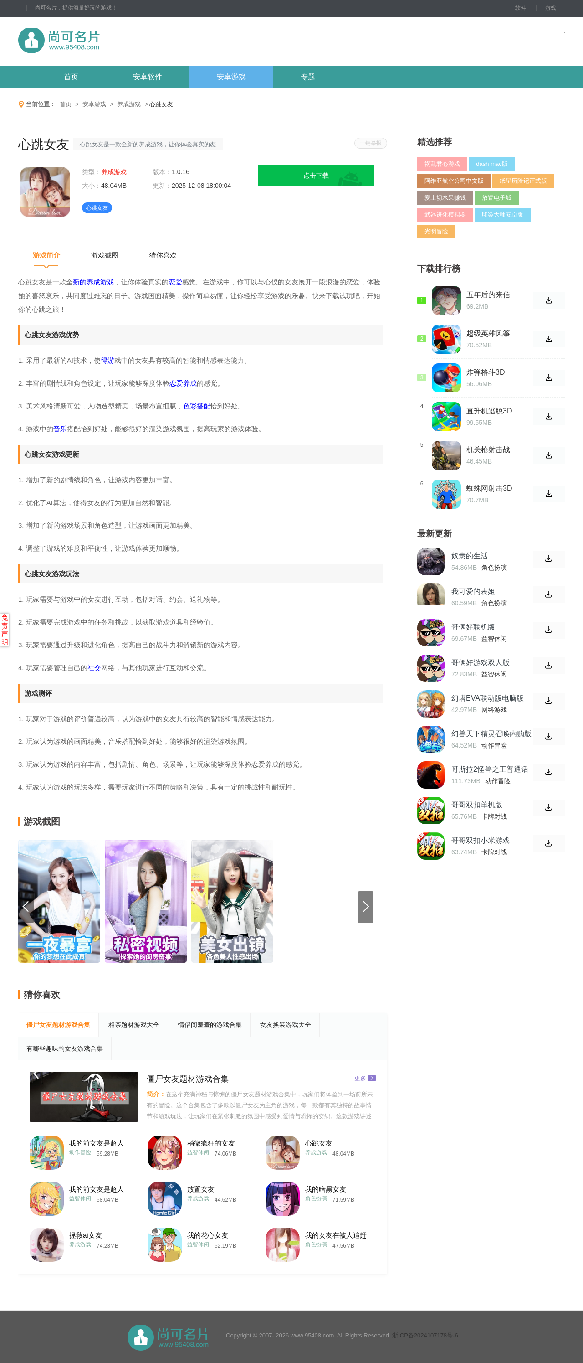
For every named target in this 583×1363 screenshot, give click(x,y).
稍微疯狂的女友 (211, 1143)
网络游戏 (494, 709)
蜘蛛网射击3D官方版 (489, 489)
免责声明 (4, 630)
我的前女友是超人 (96, 1143)
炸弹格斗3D (485, 372)
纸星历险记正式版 (523, 180)
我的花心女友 (207, 1235)
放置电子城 (496, 197)
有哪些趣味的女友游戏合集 (64, 1048)
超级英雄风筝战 (488, 334)
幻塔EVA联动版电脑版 (487, 698)
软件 (520, 8)
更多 (365, 1078)
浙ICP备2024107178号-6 (425, 1335)
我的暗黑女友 (325, 1189)
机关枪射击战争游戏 (488, 450)
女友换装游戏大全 (285, 1024)
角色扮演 (316, 1198)
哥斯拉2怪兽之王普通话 (489, 769)
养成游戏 (129, 104)
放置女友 (201, 1189)
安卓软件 (147, 77)
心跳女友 (318, 1143)
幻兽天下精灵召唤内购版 (491, 734)
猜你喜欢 (163, 255)
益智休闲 (198, 1152)
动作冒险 (80, 1152)
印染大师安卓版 (502, 214)
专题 (308, 77)
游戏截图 (104, 255)
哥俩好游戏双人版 (480, 662)
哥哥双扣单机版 (476, 805)
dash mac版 (491, 163)
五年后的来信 (488, 295)
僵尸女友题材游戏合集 (58, 1024)
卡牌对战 (494, 816)
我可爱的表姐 (473, 591)
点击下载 (316, 175)
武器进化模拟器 (445, 214)
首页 (71, 77)
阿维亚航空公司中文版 (454, 180)
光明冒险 (436, 231)
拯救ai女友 (85, 1235)
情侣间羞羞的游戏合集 (210, 1024)
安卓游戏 (231, 77)
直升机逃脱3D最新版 (489, 411)
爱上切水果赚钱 (445, 197)
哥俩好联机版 (473, 627)
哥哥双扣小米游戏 (480, 840)
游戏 (550, 8)
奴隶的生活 (469, 556)
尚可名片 (108, 41)
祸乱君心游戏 (442, 163)
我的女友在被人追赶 (336, 1235)
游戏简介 (46, 255)
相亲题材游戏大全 (133, 1024)
